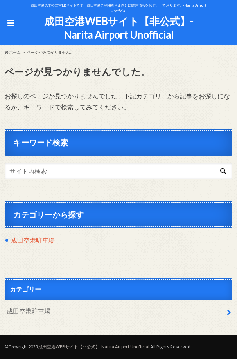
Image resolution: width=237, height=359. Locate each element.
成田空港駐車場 (33, 240)
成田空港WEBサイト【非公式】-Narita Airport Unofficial (118, 28)
